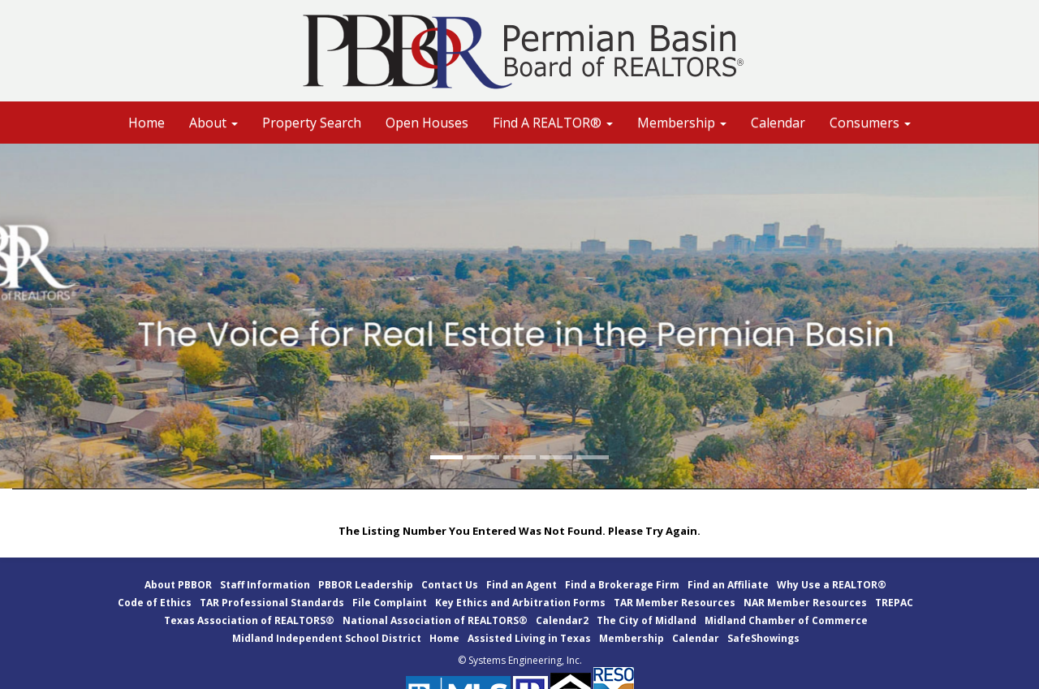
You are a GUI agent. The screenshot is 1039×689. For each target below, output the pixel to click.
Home (146, 122)
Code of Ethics (155, 602)
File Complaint (389, 602)
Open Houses (427, 122)
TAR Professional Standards (272, 602)
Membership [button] (681, 122)
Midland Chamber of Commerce (786, 620)
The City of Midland (646, 620)
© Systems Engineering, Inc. (520, 660)
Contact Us (449, 585)
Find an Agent (521, 585)
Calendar (778, 122)
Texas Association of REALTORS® (249, 620)
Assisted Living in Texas (529, 638)
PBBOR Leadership (365, 585)
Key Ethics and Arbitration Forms (520, 602)
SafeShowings (763, 638)
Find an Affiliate (728, 585)
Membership (631, 638)
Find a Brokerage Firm (622, 585)
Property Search (311, 122)
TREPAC (894, 602)
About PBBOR (178, 585)
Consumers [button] (870, 122)
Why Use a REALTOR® (831, 585)
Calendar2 (562, 620)
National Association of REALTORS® (435, 620)
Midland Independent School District (326, 638)
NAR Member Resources (805, 602)
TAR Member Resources (674, 602)
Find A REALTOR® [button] (553, 122)
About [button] (213, 122)
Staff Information (265, 585)
